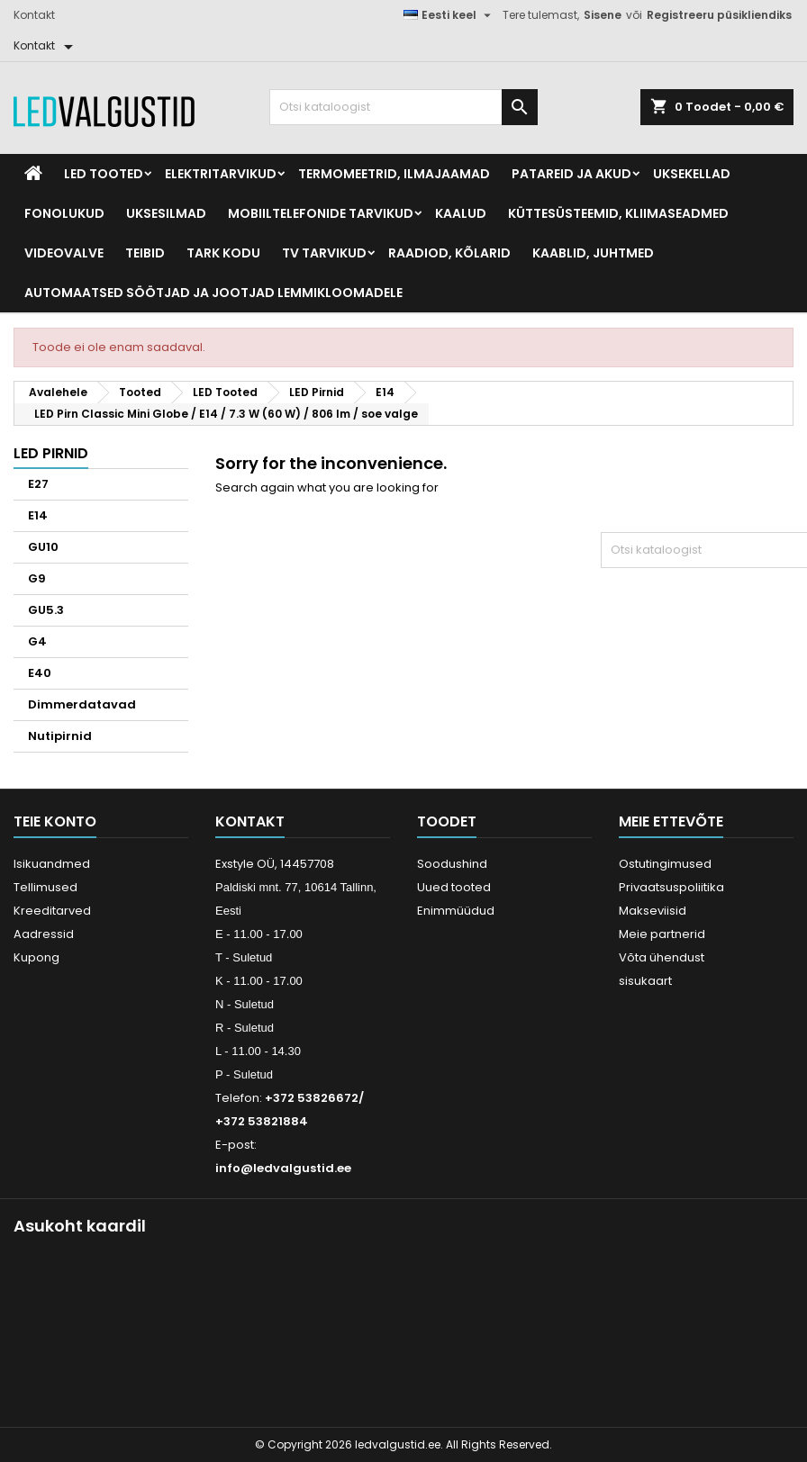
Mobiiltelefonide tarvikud (320, 213)
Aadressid (44, 934)
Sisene (602, 15)
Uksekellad (691, 174)
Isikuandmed (52, 863)
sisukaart (645, 980)
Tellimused (45, 887)
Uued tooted (454, 887)
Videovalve (64, 253)
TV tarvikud (324, 253)
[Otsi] (404, 107)
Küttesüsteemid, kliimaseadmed (618, 213)
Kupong (36, 957)
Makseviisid (652, 910)
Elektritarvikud (221, 174)
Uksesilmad (166, 213)
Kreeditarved (52, 910)
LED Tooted (103, 174)
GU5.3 (46, 609)
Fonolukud (64, 213)
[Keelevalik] (449, 15)
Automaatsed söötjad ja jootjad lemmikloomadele (213, 293)
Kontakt (34, 15)
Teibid (145, 253)
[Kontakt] (46, 46)
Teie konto (55, 821)
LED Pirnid (51, 453)
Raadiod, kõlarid (449, 253)
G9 (37, 578)
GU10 (43, 546)
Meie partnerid (662, 934)
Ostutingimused (665, 863)
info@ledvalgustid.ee (283, 1168)
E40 (39, 672)
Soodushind (452, 863)
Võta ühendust (661, 957)
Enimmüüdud (455, 910)
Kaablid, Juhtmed (593, 253)
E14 (38, 515)
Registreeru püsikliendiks (719, 15)
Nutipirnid (60, 736)
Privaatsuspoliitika (671, 887)
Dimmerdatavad (82, 704)
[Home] (33, 174)
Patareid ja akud (571, 174)
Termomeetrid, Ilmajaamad (394, 174)
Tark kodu (223, 253)
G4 (37, 641)
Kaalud (460, 213)
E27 (38, 483)
